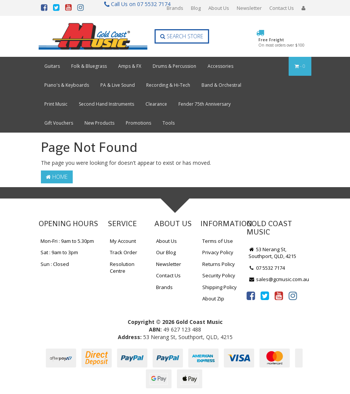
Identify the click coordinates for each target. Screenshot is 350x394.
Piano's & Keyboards (66, 85)
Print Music (55, 104)
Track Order (123, 252)
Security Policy (218, 275)
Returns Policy (218, 264)
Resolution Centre (122, 268)
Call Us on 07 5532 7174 (134, 4)
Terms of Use (217, 241)
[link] (251, 295)
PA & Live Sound (117, 85)
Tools (168, 123)
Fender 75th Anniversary (204, 104)
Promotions (138, 123)
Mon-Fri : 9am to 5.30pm (67, 241)
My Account (123, 241)
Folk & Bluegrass (89, 66)
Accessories (220, 66)
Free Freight (281, 42)
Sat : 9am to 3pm (59, 252)
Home (57, 176)
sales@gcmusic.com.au (278, 279)
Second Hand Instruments (106, 104)
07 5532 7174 (266, 267)
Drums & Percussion (174, 66)
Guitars (52, 66)
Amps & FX (129, 66)
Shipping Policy (219, 287)
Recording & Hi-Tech (168, 85)
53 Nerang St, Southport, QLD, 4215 (272, 253)
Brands (175, 8)
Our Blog (166, 252)
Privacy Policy (217, 252)
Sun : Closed (55, 264)
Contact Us (281, 8)
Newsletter (249, 8)
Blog (196, 8)
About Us (218, 8)
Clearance (156, 104)
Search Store (181, 36)
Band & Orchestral (221, 85)
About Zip (213, 298)
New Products (99, 123)
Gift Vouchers (58, 123)
